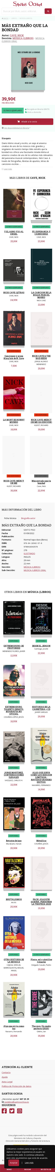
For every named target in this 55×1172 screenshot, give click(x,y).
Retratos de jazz (14, 840)
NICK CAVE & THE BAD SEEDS (41, 357)
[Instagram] (19, 1111)
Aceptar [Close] (13, 1162)
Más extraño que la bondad (41, 482)
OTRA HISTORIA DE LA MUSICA (14, 960)
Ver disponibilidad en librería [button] (15, 128)
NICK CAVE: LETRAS (13, 292)
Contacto (6, 1072)
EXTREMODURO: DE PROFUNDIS (14, 647)
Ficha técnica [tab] (10, 518)
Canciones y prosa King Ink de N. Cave (14, 357)
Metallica (41, 840)
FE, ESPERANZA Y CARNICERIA (41, 232)
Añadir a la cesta (27, 121)
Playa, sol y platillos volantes (41, 960)
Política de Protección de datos (16, 1086)
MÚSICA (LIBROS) (23, 38)
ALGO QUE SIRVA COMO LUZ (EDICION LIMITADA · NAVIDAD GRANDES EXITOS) (41, 777)
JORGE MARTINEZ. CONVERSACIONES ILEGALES (14, 775)
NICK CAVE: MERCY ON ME (13, 482)
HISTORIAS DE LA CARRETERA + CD (41, 708)
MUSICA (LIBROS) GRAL (35, 570)
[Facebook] (4, 1111)
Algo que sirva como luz (13, 1027)
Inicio (5, 18)
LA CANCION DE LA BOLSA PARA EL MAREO (41, 295)
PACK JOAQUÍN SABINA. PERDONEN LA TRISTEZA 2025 (41, 902)
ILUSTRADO (29, 553)
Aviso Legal (7, 1081)
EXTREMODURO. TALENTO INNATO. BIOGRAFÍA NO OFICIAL (14, 710)
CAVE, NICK (17, 35)
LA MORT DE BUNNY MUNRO (14, 420)
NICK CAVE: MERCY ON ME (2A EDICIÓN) (41, 420)
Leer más (29, 1162)
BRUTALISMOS (14, 899)
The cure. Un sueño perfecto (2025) (41, 1027)
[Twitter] (11, 1111)
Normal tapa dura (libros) (36, 539)
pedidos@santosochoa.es (17, 1102)
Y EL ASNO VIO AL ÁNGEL (13, 232)
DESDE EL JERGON (41, 645)
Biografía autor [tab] (28, 518)
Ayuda (5, 1077)
